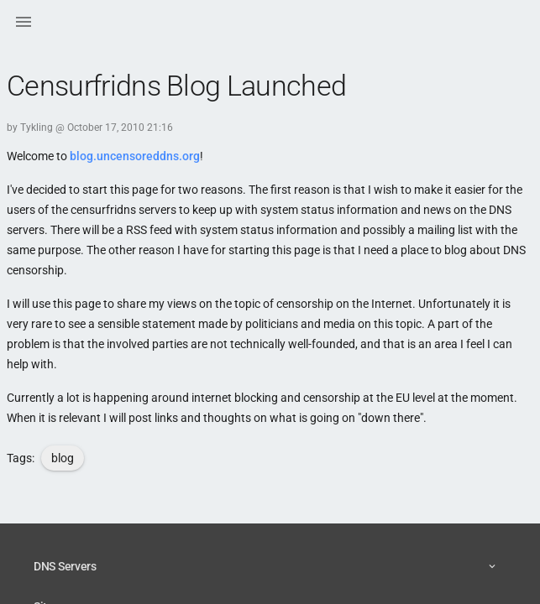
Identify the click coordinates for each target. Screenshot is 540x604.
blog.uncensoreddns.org (135, 156)
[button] (23, 23)
